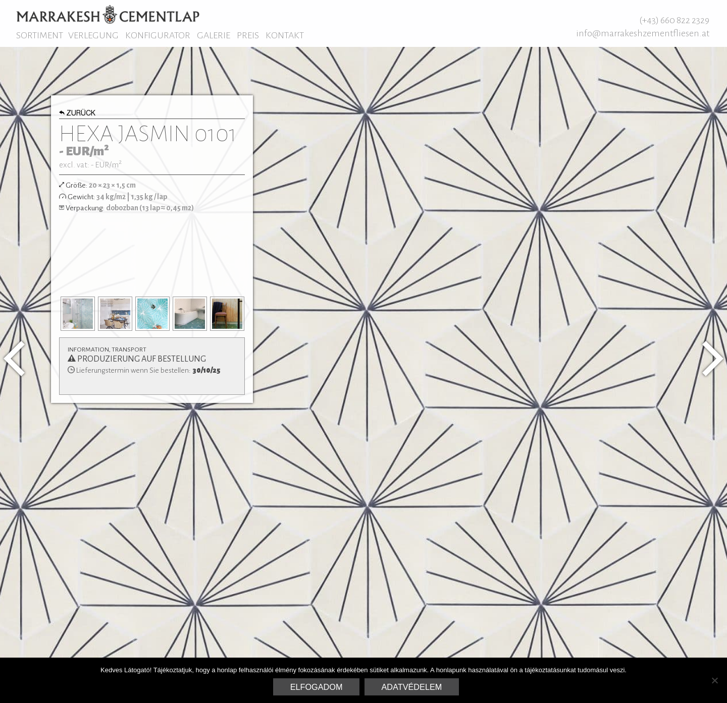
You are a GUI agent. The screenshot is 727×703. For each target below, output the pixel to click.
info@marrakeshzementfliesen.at (642, 33)
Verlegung (93, 35)
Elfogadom (316, 686)
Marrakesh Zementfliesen (107, 14)
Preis (248, 35)
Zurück (77, 114)
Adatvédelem (412, 686)
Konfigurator (157, 35)
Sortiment (39, 35)
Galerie (213, 35)
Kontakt (285, 35)
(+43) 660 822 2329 (674, 20)
